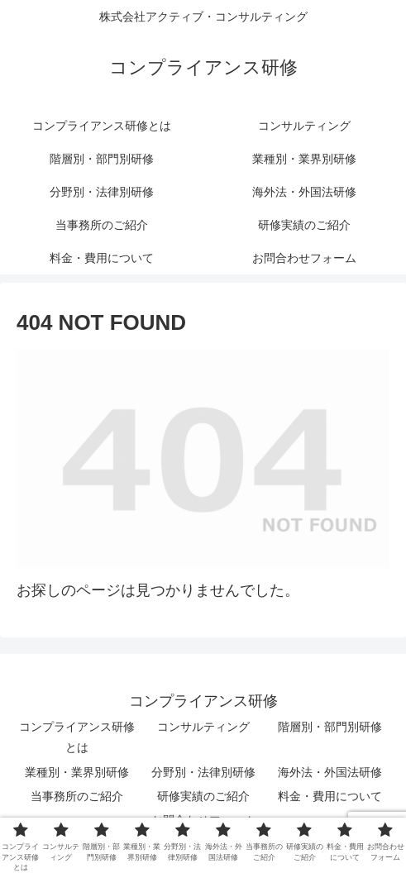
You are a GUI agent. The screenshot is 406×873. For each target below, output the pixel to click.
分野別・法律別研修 (203, 772)
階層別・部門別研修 (330, 726)
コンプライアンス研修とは (77, 737)
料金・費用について (330, 796)
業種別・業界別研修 (77, 772)
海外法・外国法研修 (330, 772)
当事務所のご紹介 (77, 796)
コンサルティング (203, 726)
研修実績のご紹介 (203, 796)
